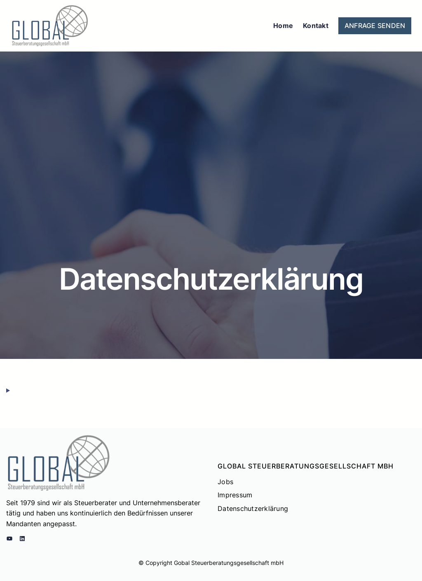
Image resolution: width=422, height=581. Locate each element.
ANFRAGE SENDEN (375, 25)
